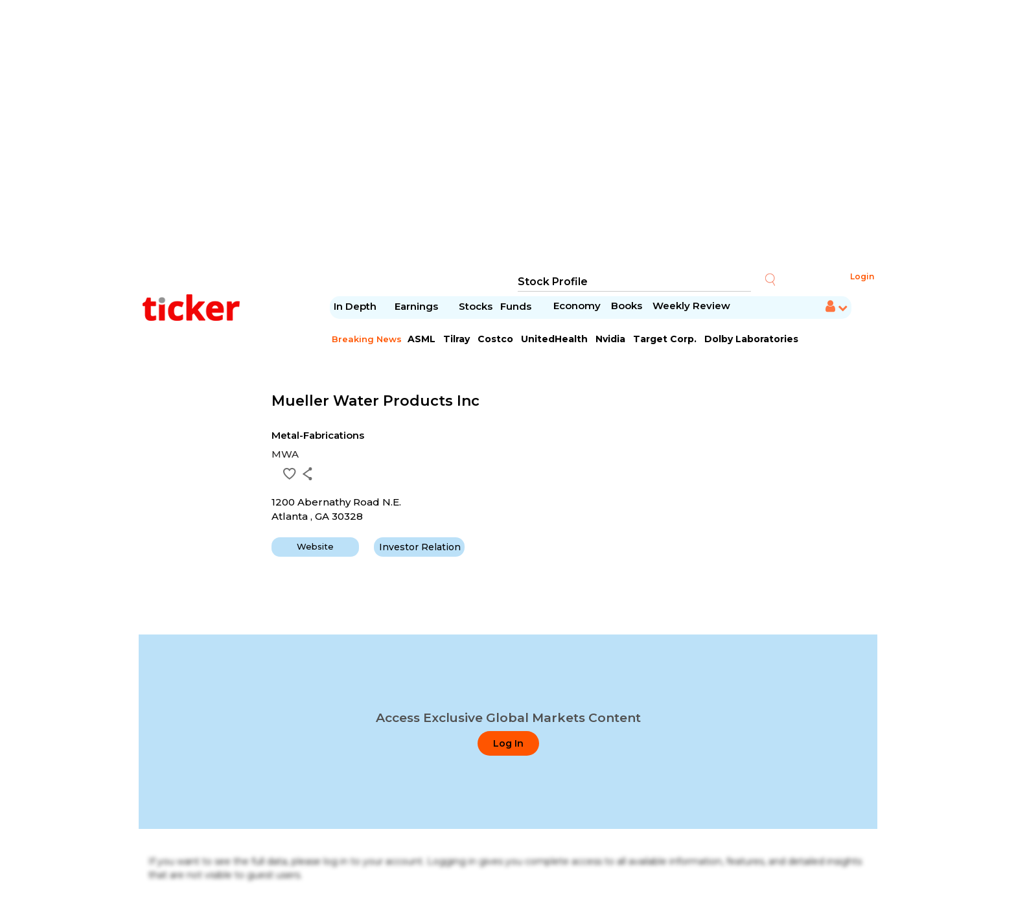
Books (626, 305)
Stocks (475, 306)
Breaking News (367, 339)
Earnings (418, 306)
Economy (577, 305)
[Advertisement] (508, 136)
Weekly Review (691, 305)
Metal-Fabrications (317, 435)
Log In (508, 743)
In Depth (355, 306)
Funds (517, 306)
